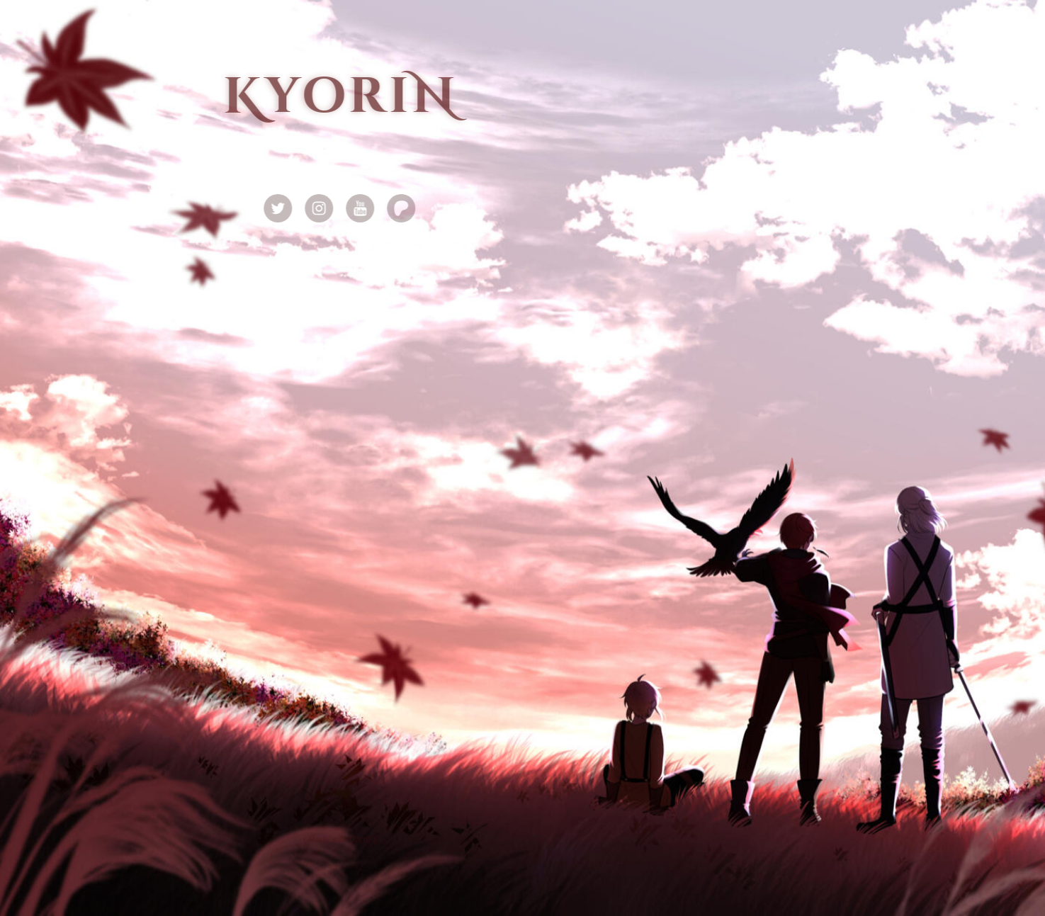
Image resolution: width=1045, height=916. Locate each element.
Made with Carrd (341, 839)
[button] (280, 208)
